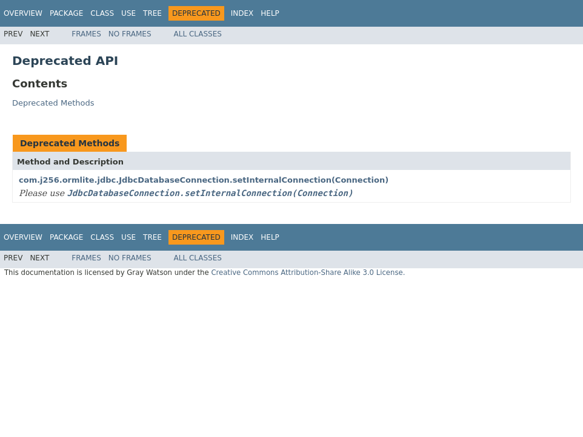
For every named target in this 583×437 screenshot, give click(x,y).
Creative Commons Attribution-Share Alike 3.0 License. (308, 272)
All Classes (198, 34)
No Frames (130, 34)
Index (242, 13)
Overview (23, 13)
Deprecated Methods (53, 102)
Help (270, 13)
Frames (86, 34)
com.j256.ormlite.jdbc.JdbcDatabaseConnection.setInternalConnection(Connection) (203, 180)
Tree (152, 13)
